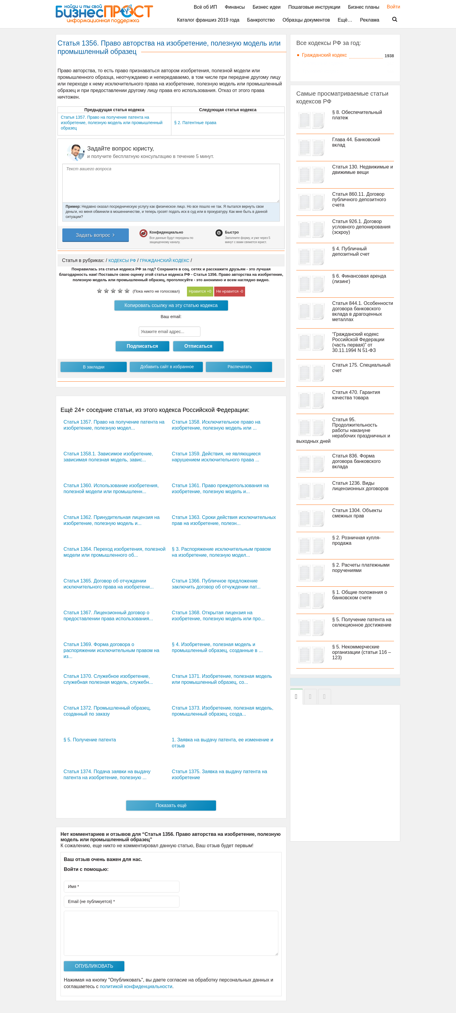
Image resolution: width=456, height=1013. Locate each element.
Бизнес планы (363, 7)
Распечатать (240, 366)
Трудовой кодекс (320, 71)
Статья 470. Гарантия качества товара (356, 395)
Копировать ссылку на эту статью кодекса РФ (171, 307)
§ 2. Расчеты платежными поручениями (360, 567)
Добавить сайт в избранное (167, 366)
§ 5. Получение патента (90, 739)
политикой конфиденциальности (136, 986)
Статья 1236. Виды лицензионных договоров (360, 486)
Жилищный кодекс (322, 63)
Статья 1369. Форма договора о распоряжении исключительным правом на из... (111, 650)
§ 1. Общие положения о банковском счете (359, 595)
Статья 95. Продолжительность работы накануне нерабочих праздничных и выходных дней (343, 430)
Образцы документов (306, 19)
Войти (390, 6)
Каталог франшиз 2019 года (208, 19)
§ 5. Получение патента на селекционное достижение (361, 622)
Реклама (369, 19)
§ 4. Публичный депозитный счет (351, 251)
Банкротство (261, 19)
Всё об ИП (205, 7)
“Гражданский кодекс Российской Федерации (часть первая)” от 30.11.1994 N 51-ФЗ (358, 342)
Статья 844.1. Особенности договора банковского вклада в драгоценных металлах (362, 311)
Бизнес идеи (266, 7)
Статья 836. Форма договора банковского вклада (356, 461)
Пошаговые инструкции (314, 7)
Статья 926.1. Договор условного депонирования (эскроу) (361, 227)
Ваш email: (171, 316)
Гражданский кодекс (324, 55)
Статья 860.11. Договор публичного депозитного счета (359, 199)
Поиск (391, 19)
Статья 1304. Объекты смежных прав (357, 513)
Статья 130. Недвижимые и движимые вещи (362, 169)
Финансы (235, 7)
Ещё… (345, 19)
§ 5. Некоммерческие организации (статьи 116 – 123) (361, 652)
